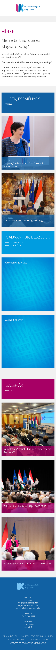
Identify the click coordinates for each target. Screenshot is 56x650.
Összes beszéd (12, 245)
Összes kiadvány (13, 242)
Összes (8, 104)
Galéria (11, 639)
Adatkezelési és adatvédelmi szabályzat (28, 643)
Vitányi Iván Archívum (38, 639)
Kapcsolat (21, 639)
